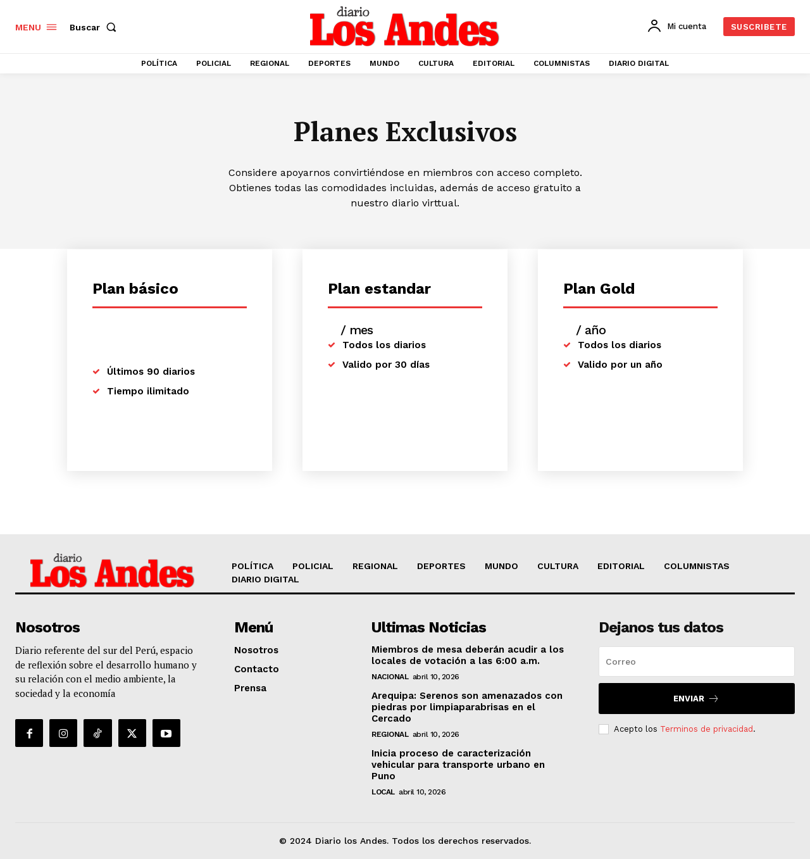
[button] (96, 27)
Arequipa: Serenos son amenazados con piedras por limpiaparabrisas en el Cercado (467, 707)
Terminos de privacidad (706, 729)
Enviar (696, 699)
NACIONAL (389, 676)
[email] (697, 661)
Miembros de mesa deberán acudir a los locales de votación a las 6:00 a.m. (467, 655)
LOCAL (383, 791)
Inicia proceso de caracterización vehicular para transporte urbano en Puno (458, 765)
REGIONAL (389, 734)
